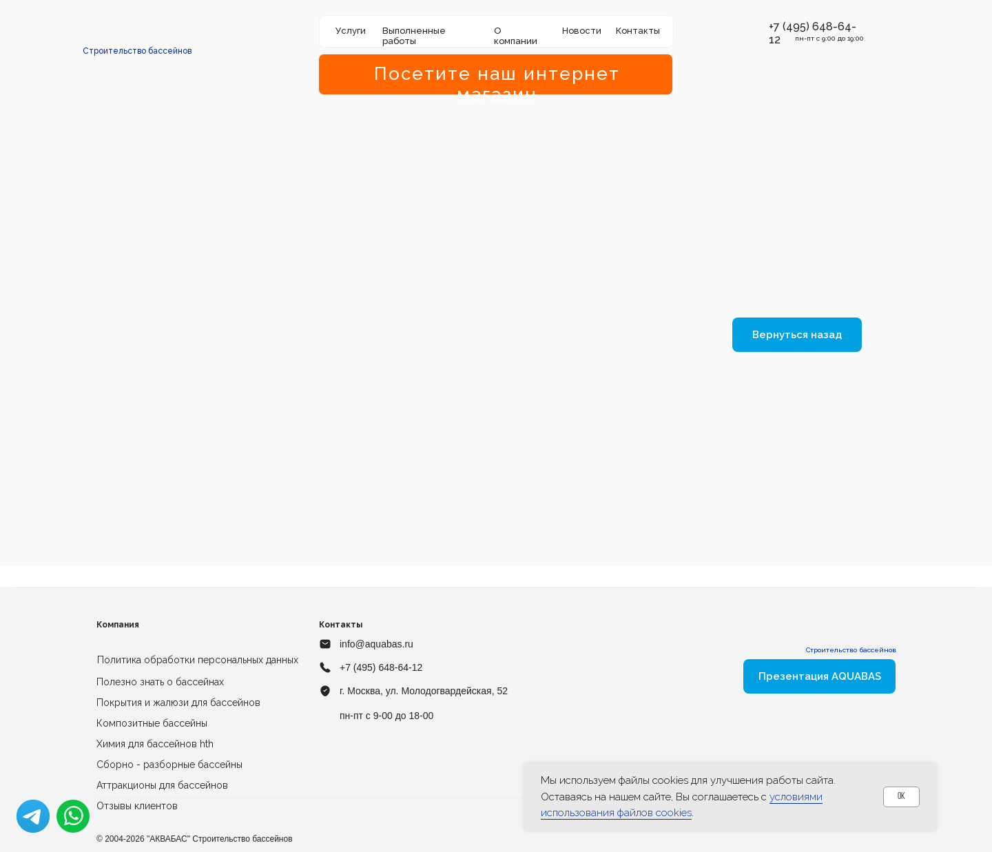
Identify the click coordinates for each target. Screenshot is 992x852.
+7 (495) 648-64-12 (381, 667)
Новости (581, 30)
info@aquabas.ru (376, 644)
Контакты (638, 30)
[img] (138, 31)
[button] (761, 27)
